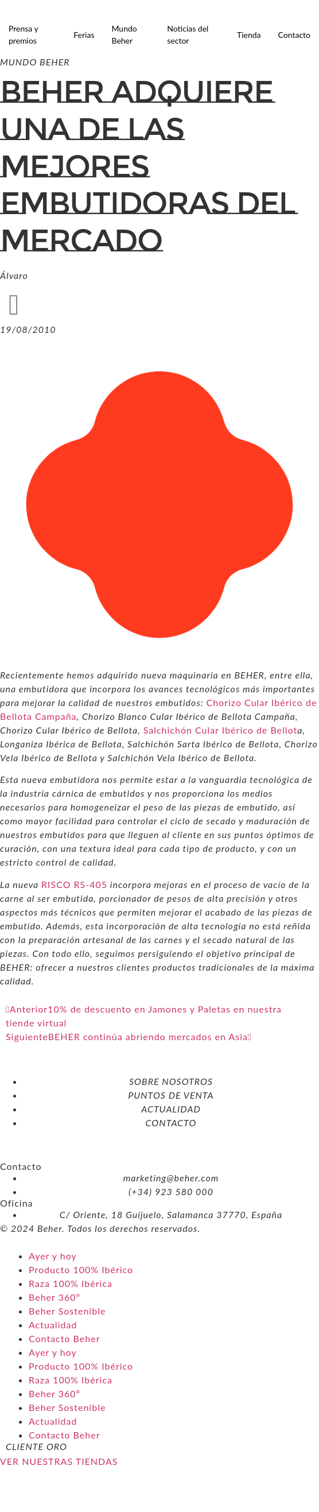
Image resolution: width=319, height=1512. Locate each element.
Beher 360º (54, 1297)
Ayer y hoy (53, 1255)
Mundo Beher (124, 34)
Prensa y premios (23, 34)
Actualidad (53, 1324)
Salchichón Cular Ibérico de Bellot (220, 729)
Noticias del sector (187, 34)
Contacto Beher (64, 1338)
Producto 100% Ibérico (81, 1269)
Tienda (249, 35)
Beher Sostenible (67, 1310)
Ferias (83, 35)
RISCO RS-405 (74, 884)
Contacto (294, 35)
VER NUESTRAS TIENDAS (59, 1461)
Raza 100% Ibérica (70, 1283)
